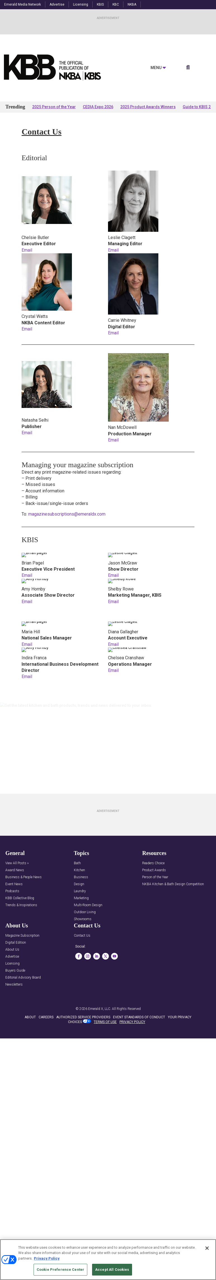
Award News (14, 870)
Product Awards (154, 870)
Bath (77, 863)
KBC (115, 4)
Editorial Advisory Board (23, 977)
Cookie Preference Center (60, 1269)
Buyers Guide (15, 970)
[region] (108, 1259)
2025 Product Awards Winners (148, 107)
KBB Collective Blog (19, 898)
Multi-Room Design (88, 905)
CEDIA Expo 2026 (98, 107)
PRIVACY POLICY (132, 1036)
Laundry (80, 891)
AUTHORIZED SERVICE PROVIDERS (83, 1032)
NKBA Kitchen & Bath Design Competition (173, 884)
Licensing (80, 4)
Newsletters (14, 984)
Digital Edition (15, 942)
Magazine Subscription (22, 935)
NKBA (132, 4)
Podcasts (12, 891)
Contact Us (82, 935)
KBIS (100, 4)
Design (79, 884)
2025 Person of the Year (54, 107)
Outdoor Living (85, 912)
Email (27, 250)
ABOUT (30, 1032)
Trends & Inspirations (21, 905)
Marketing (81, 898)
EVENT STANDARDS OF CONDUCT (139, 1032)
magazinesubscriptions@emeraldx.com (66, 514)
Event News (14, 884)
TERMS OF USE (105, 1036)
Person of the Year (155, 877)
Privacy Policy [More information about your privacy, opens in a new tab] (47, 1258)
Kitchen (79, 870)
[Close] (207, 1248)
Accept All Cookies (112, 1269)
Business (81, 877)
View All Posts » (17, 863)
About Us (12, 949)
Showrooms (82, 919)
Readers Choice (153, 863)
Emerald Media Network (22, 4)
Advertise (57, 4)
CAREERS (46, 1032)
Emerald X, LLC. (99, 1023)
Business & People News (23, 877)
